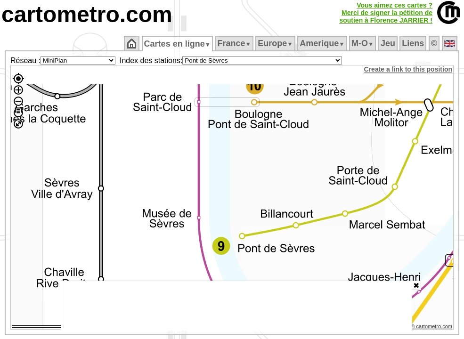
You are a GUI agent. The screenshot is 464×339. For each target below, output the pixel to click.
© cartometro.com (432, 328)
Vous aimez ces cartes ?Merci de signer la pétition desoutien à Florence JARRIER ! (385, 12)
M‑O (363, 43)
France (235, 43)
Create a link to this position (409, 69)
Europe (276, 43)
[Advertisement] (236, 306)
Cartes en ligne (178, 43)
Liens (414, 43)
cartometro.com (86, 14)
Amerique (323, 43)
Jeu (388, 43)
